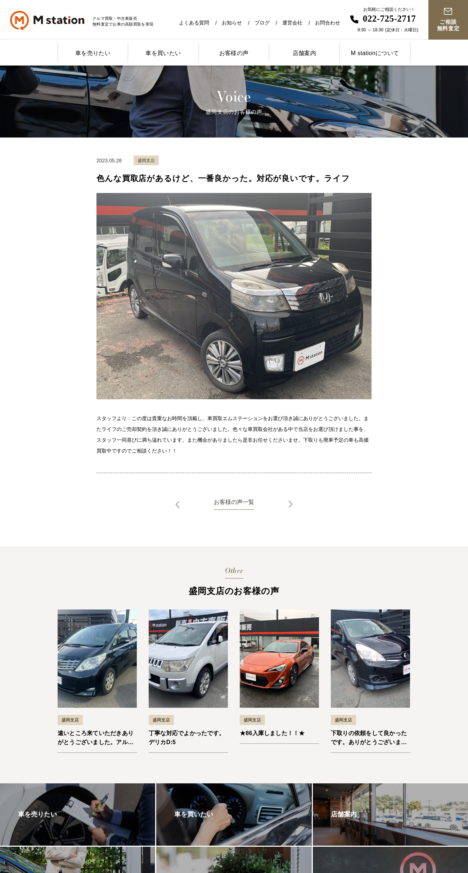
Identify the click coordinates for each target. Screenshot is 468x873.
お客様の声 (234, 53)
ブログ (262, 23)
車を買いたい (163, 53)
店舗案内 (304, 53)
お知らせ (232, 23)
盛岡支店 (70, 720)
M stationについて (375, 53)
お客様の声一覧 (234, 502)
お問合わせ (327, 23)
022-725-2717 (389, 18)
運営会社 (292, 23)
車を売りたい (93, 53)
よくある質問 (194, 23)
